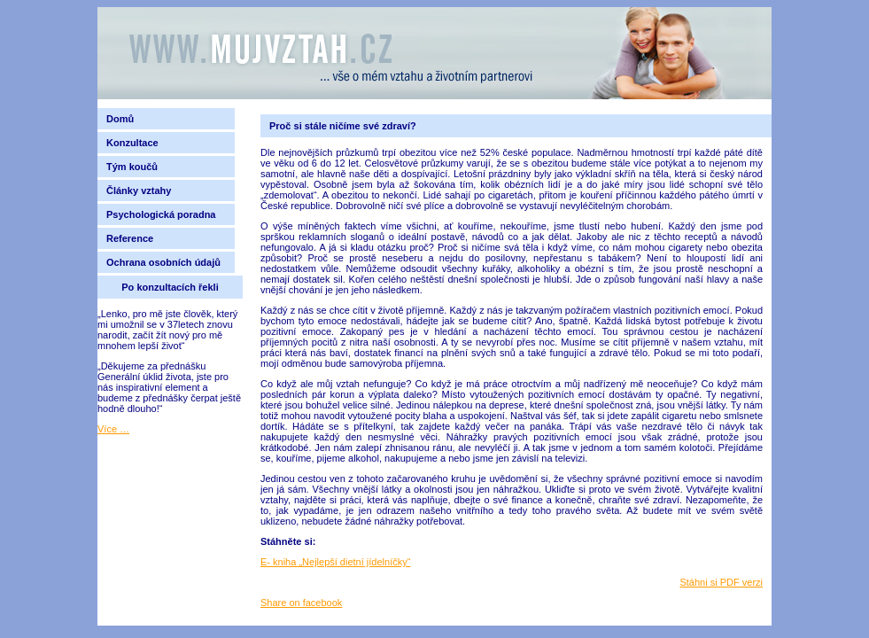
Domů (120, 118)
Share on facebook (301, 602)
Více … (113, 429)
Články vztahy (138, 190)
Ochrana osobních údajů (163, 262)
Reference (129, 238)
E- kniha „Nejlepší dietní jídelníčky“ (335, 561)
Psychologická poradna (163, 214)
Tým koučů (132, 166)
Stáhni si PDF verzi (721, 582)
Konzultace (132, 142)
